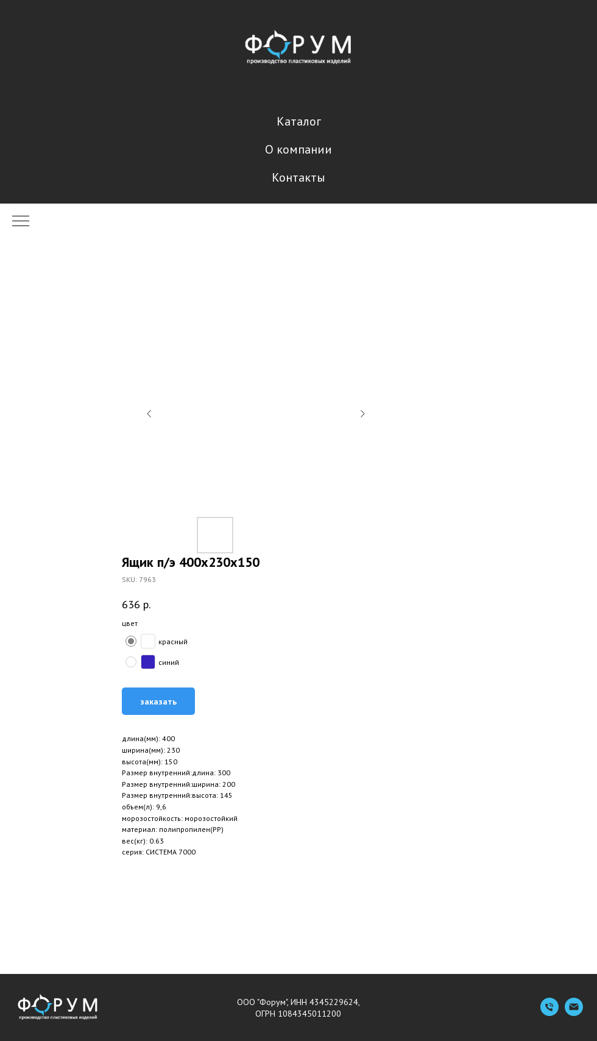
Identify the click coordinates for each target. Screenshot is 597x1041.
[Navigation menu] (20, 222)
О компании (298, 149)
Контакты (298, 177)
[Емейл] (574, 1012)
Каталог (299, 121)
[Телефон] (549, 1012)
